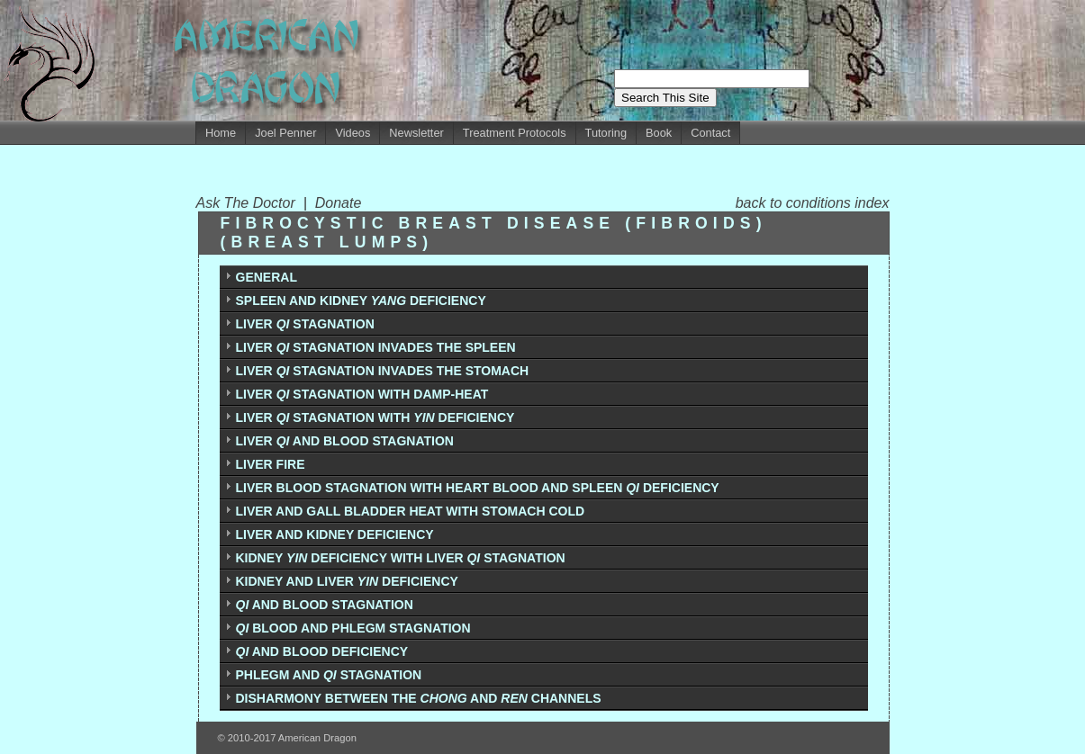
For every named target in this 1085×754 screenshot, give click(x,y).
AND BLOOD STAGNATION (324, 604)
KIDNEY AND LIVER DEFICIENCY (347, 581)
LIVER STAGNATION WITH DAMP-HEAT (362, 394)
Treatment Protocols (514, 132)
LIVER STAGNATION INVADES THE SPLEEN (376, 347)
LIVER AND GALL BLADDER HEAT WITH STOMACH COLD (410, 511)
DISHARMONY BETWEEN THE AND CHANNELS (418, 698)
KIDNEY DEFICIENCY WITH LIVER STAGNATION (400, 558)
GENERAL (266, 277)
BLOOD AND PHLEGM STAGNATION (353, 628)
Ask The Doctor (249, 203)
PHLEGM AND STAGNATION (329, 675)
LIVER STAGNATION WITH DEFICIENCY (375, 417)
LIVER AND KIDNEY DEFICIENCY (335, 534)
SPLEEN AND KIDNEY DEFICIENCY (361, 300)
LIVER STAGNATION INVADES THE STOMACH (382, 371)
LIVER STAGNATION (305, 324)
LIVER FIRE (270, 464)
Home (220, 132)
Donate (338, 203)
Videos (352, 132)
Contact (710, 132)
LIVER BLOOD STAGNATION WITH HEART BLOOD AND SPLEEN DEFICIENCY (477, 487)
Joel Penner (285, 132)
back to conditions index (813, 203)
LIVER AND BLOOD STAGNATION (345, 441)
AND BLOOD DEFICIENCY (322, 651)
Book (659, 132)
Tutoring (606, 132)
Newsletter (416, 132)
